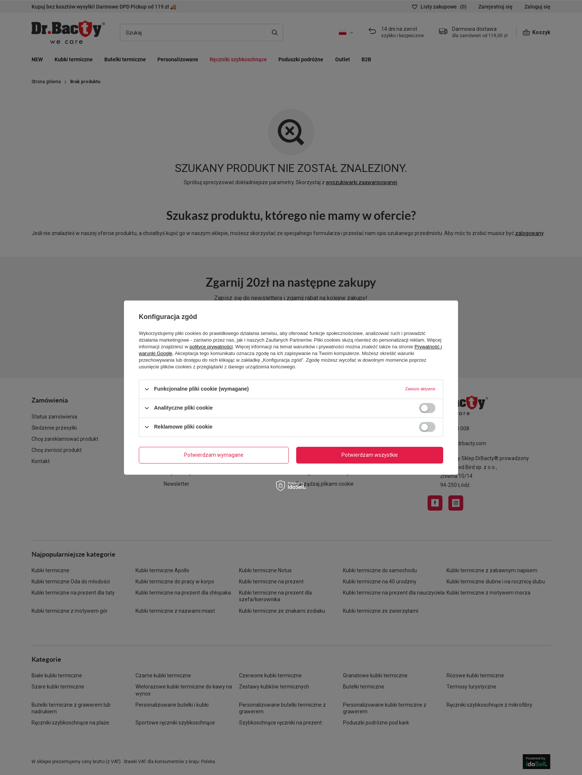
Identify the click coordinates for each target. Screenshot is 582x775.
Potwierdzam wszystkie (369, 455)
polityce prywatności (211, 346)
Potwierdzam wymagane (213, 455)
